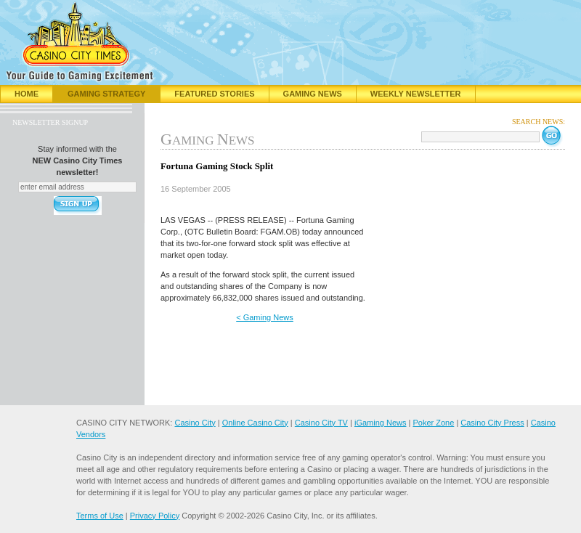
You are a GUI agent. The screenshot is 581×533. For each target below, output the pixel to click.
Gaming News (312, 93)
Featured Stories (214, 93)
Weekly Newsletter (415, 93)
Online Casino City (255, 422)
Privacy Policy (154, 515)
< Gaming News (264, 317)
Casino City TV (321, 422)
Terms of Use (99, 515)
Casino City (194, 422)
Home (26, 93)
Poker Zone (433, 422)
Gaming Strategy (106, 93)
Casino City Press (492, 422)
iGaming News (380, 422)
